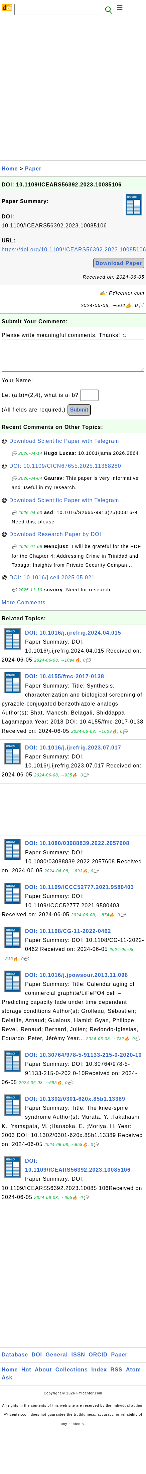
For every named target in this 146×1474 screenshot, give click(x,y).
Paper (33, 168)
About (43, 1376)
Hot (26, 1376)
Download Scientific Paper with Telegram (64, 447)
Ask (7, 1384)
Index (99, 1376)
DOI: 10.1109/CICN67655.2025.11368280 (65, 472)
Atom (133, 1376)
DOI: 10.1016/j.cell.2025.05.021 (52, 584)
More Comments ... (27, 609)
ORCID (98, 1361)
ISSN (78, 1361)
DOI (37, 1361)
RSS (117, 1376)
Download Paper (119, 263)
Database (15, 1361)
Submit (79, 416)
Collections (71, 1376)
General (57, 1361)
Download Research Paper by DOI (55, 541)
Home (10, 168)
